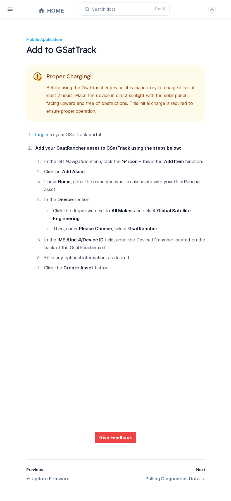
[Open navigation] (10, 9)
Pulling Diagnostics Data (175, 478)
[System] (212, 9)
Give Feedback (115, 437)
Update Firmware (48, 478)
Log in (42, 134)
